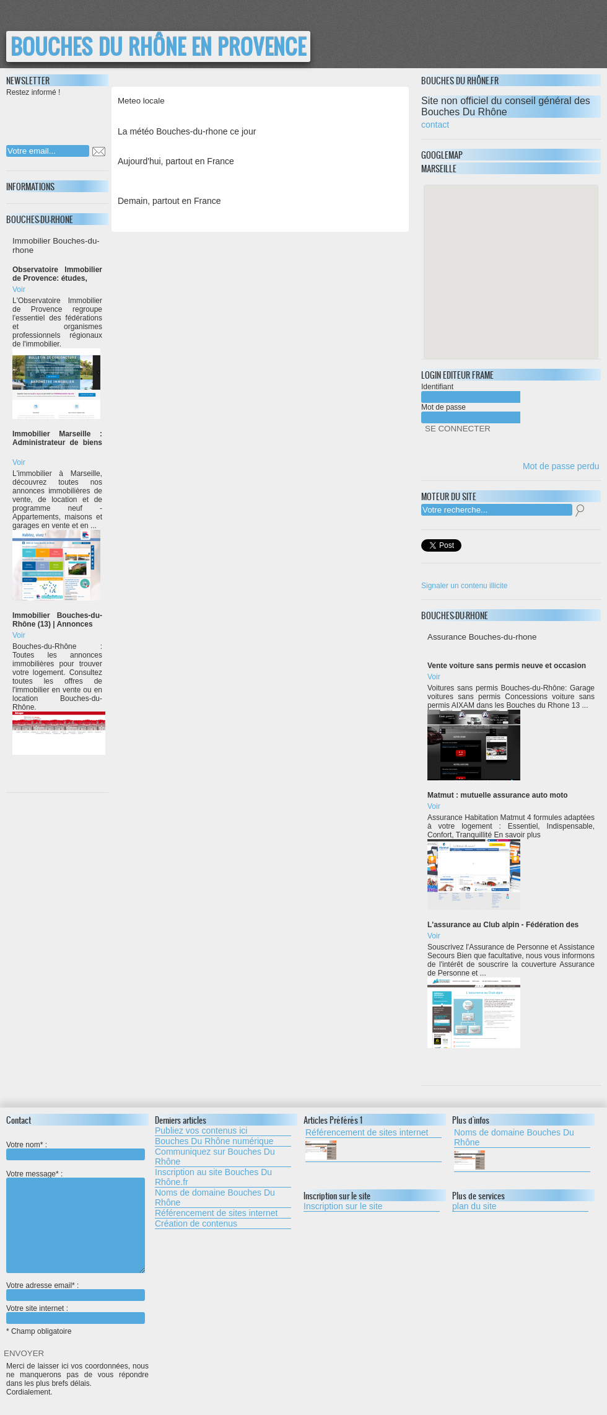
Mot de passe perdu (561, 466)
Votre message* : (34, 1174)
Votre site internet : (37, 1308)
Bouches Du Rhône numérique (214, 1141)
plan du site (474, 1206)
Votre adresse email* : (42, 1285)
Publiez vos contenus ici (201, 1130)
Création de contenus (196, 1223)
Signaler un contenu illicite (464, 585)
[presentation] (86, 117)
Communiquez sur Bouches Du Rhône (215, 1156)
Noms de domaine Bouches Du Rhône (215, 1197)
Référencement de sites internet (216, 1213)
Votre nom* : (26, 1144)
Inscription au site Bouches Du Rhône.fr (213, 1177)
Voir (18, 289)
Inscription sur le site (343, 1206)
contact (435, 125)
